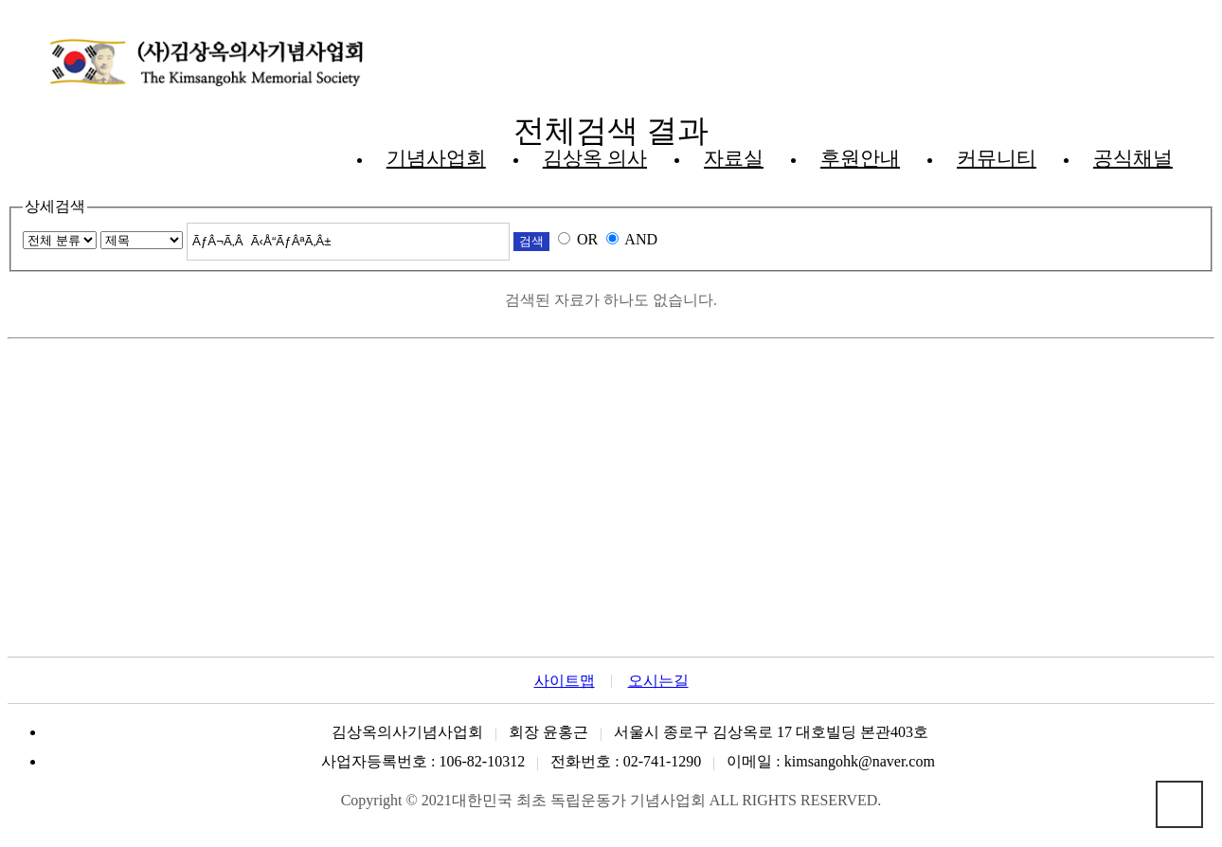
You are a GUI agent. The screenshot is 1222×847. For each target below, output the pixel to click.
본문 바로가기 (8, 8)
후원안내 (860, 158)
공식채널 (1133, 158)
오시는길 (658, 681)
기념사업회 (436, 158)
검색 (531, 241)
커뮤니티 (996, 158)
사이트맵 (564, 681)
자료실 (734, 158)
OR (587, 239)
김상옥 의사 (595, 158)
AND (640, 239)
